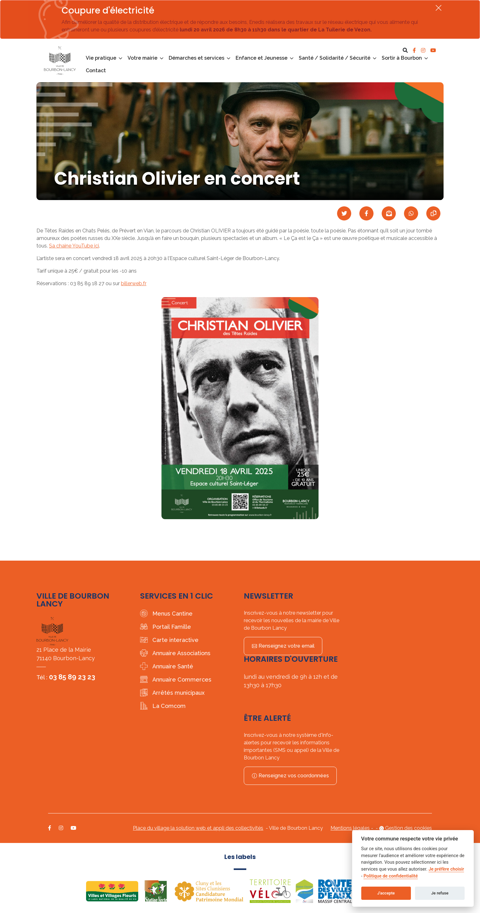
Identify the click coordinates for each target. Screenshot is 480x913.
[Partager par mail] (389, 213)
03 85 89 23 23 (72, 677)
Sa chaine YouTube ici (74, 246)
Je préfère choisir (446, 869)
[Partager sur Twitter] (344, 213)
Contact (96, 70)
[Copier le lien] (433, 213)
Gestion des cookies (408, 828)
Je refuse (440, 893)
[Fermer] (439, 8)
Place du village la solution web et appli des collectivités (198, 828)
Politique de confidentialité (390, 876)
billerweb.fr (133, 283)
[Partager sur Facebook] (366, 213)
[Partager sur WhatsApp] (411, 213)
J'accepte (386, 893)
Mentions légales (350, 828)
